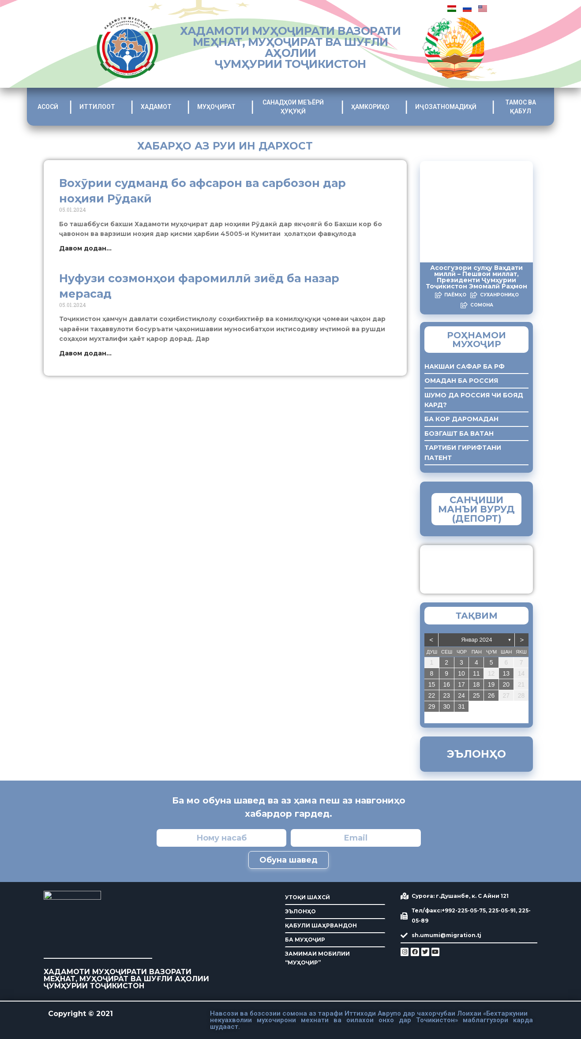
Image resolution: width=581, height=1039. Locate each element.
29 (431, 706)
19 (491, 684)
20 (506, 684)
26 (491, 695)
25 (476, 695)
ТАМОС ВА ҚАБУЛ (524, 107)
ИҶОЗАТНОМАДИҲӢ (448, 106)
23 (446, 695)
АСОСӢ (47, 106)
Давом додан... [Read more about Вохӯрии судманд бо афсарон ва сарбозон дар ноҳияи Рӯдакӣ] (85, 248)
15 (431, 684)
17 (461, 684)
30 (446, 706)
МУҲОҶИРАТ (218, 106)
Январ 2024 (476, 639)
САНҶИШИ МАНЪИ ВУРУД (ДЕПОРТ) (476, 509)
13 (506, 673)
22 (431, 695)
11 (476, 673)
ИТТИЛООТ (99, 106)
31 (461, 706)
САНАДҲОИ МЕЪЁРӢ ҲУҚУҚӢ (296, 107)
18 (476, 684)
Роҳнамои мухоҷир (476, 339)
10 (461, 673)
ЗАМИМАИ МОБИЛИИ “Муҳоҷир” (492, 567)
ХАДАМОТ (158, 106)
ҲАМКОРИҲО (372, 106)
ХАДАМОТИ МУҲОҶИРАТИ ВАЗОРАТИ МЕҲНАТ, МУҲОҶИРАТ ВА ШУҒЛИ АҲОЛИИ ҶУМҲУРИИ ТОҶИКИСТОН (290, 47)
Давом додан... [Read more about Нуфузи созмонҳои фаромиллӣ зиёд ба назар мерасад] (85, 353)
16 (446, 684)
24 (461, 695)
